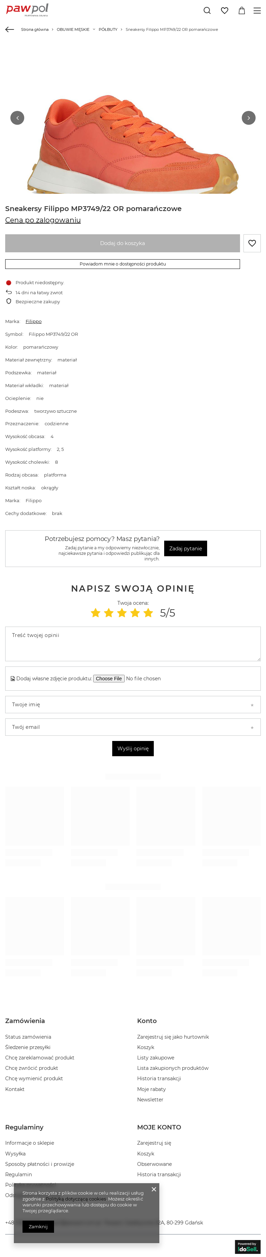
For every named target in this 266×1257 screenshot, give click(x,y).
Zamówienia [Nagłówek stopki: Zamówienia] (25, 1019)
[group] (133, 154)
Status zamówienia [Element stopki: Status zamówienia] (28, 1034)
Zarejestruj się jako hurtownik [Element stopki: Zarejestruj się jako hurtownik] (173, 1034)
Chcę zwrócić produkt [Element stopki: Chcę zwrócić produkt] (31, 1066)
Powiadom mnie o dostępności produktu (123, 261)
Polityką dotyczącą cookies (76, 1199)
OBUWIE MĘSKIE (73, 29)
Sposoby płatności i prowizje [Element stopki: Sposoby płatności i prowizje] (39, 1162)
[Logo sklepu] (27, 10)
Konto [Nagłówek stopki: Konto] (147, 1019)
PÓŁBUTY (108, 29)
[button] (17, 116)
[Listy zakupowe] (224, 10)
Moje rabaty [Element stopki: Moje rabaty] (151, 1087)
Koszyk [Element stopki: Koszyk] (145, 1045)
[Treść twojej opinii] (133, 642)
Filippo (34, 319)
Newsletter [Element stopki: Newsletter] (150, 1097)
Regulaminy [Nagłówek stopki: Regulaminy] (24, 1125)
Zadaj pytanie (185, 546)
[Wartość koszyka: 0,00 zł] (241, 10)
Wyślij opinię (133, 746)
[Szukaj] (207, 10)
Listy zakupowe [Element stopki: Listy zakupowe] (155, 1055)
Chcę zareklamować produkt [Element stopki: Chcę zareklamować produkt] (39, 1055)
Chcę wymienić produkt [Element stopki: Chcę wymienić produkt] (34, 1076)
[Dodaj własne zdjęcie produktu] (146, 676)
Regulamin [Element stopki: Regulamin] (18, 1172)
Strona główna (34, 29)
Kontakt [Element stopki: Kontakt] (15, 1087)
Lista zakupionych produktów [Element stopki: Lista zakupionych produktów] (173, 1066)
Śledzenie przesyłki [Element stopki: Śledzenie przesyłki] (28, 1045)
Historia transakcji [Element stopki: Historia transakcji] (159, 1076)
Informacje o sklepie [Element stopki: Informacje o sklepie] (29, 1141)
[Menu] (258, 10)
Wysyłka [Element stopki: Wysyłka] (15, 1151)
